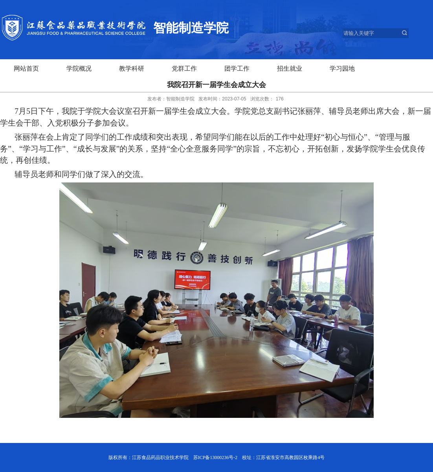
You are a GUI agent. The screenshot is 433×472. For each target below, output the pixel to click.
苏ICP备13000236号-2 (215, 457)
